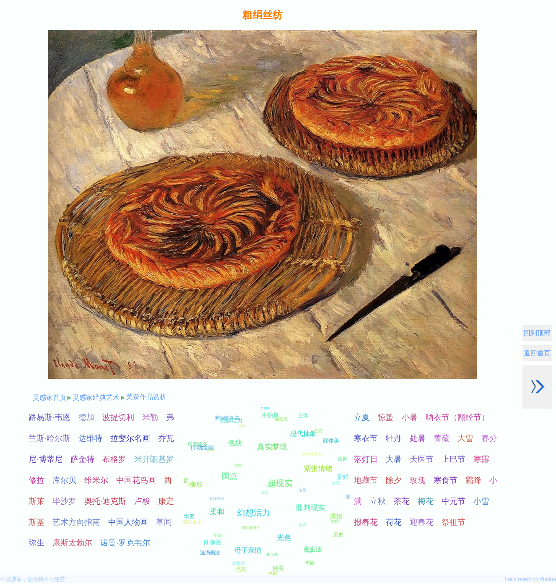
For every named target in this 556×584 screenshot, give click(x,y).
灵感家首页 (49, 397)
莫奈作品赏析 (146, 396)
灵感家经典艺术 (96, 397)
